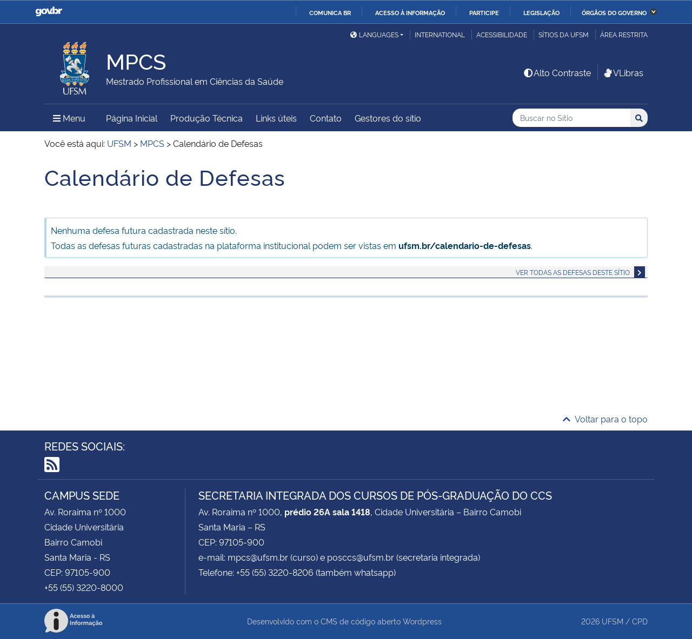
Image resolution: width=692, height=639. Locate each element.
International (440, 34)
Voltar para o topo (605, 419)
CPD (640, 621)
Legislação (541, 12)
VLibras (622, 72)
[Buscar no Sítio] (571, 118)
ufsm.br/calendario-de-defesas (464, 245)
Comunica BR (330, 12)
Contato (326, 118)
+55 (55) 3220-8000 (83, 587)
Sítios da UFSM (563, 34)
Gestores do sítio (388, 118)
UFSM (612, 621)
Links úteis (276, 118)
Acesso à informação (410, 12)
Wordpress (422, 621)
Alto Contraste (557, 72)
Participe (484, 12)
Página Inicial (131, 118)
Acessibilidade (501, 34)
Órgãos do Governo (614, 12)
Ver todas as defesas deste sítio (573, 272)
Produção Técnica (206, 118)
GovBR (48, 11)
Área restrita (624, 34)
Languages (374, 34)
